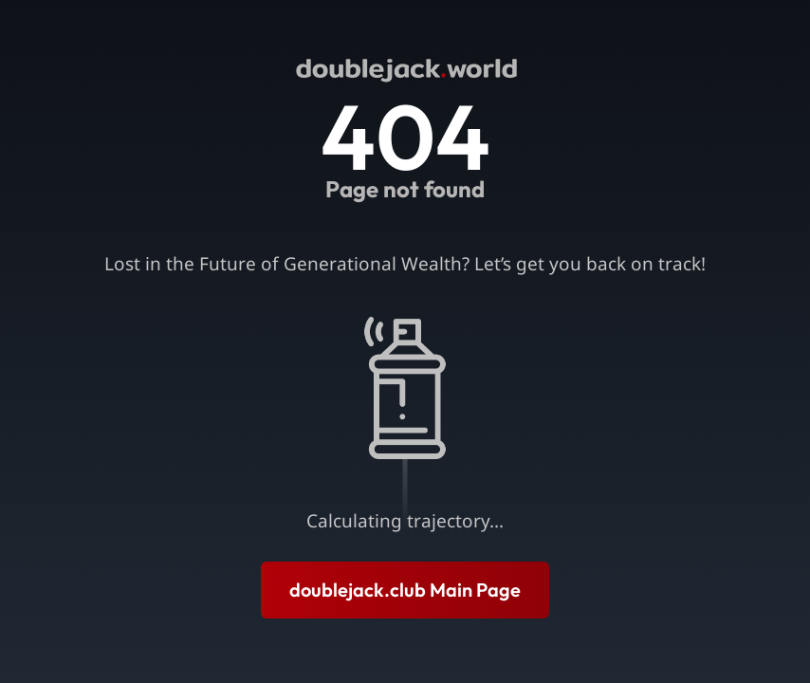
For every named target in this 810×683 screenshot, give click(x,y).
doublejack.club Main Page (405, 589)
